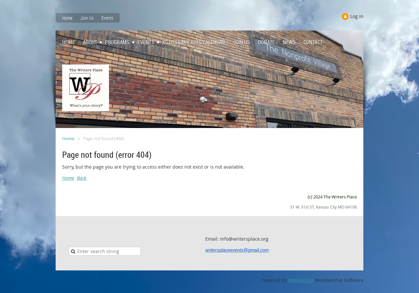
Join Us (87, 18)
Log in (356, 16)
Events (107, 18)
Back (81, 178)
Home (67, 18)
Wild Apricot (300, 280)
